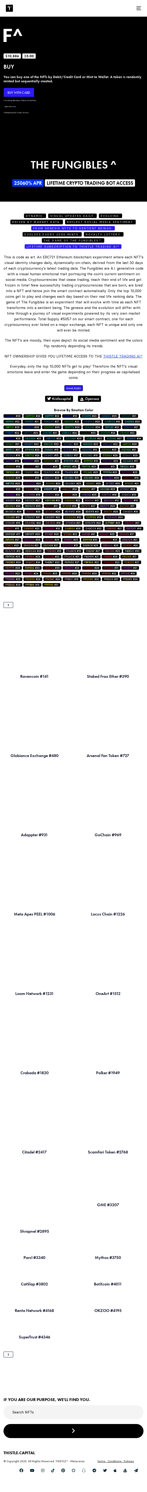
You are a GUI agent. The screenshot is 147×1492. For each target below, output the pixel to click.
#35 (93, 483)
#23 (89, 416)
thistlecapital (59, 398)
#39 (92, 427)
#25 (109, 416)
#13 (89, 450)
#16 (70, 416)
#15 (51, 450)
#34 (134, 438)
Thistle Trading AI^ (123, 356)
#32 (12, 421)
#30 (51, 444)
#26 (92, 421)
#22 (52, 416)
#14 (112, 421)
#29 (12, 416)
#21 (129, 416)
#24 (32, 416)
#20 (88, 433)
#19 (12, 455)
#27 (51, 421)
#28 (31, 427)
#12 (111, 500)
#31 (71, 478)
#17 (70, 455)
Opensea (89, 398)
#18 (32, 495)
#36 (52, 427)
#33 (128, 495)
